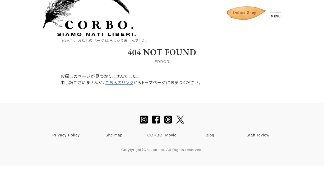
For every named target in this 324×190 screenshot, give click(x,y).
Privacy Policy (66, 135)
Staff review (258, 135)
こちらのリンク (119, 82)
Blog (210, 135)
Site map (114, 135)
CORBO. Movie (162, 135)
